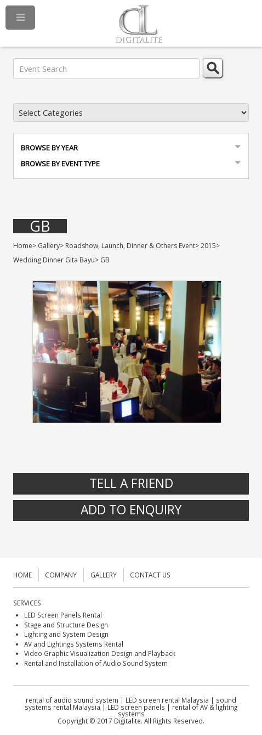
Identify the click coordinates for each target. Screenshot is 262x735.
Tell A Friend (131, 483)
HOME (22, 574)
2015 (208, 245)
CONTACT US (150, 574)
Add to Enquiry (131, 509)
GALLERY (103, 574)
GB (40, 226)
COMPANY (61, 574)
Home (22, 245)
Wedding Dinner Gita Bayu (54, 260)
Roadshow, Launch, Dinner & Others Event (130, 245)
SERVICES (27, 602)
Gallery (49, 245)
